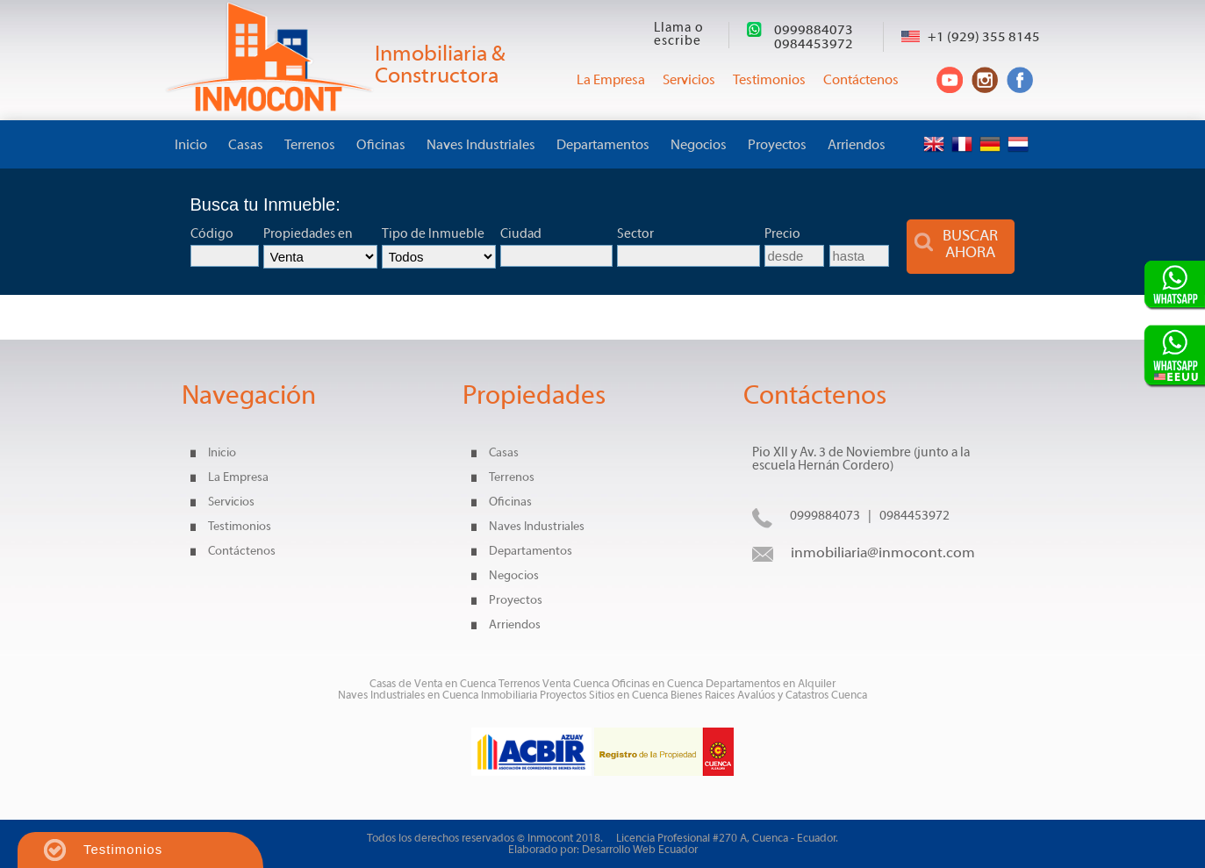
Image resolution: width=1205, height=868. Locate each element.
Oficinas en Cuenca (657, 684)
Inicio (191, 146)
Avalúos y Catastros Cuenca (802, 695)
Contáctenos (242, 551)
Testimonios (239, 527)
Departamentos (602, 146)
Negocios (699, 146)
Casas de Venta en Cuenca (432, 684)
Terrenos (309, 146)
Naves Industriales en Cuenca (409, 695)
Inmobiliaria (509, 695)
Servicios (231, 502)
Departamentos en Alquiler (771, 684)
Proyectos (777, 146)
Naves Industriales (481, 146)
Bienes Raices (704, 695)
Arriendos (857, 146)
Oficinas (380, 146)
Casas (245, 146)
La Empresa (238, 477)
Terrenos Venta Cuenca (553, 684)
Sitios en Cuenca (628, 695)
